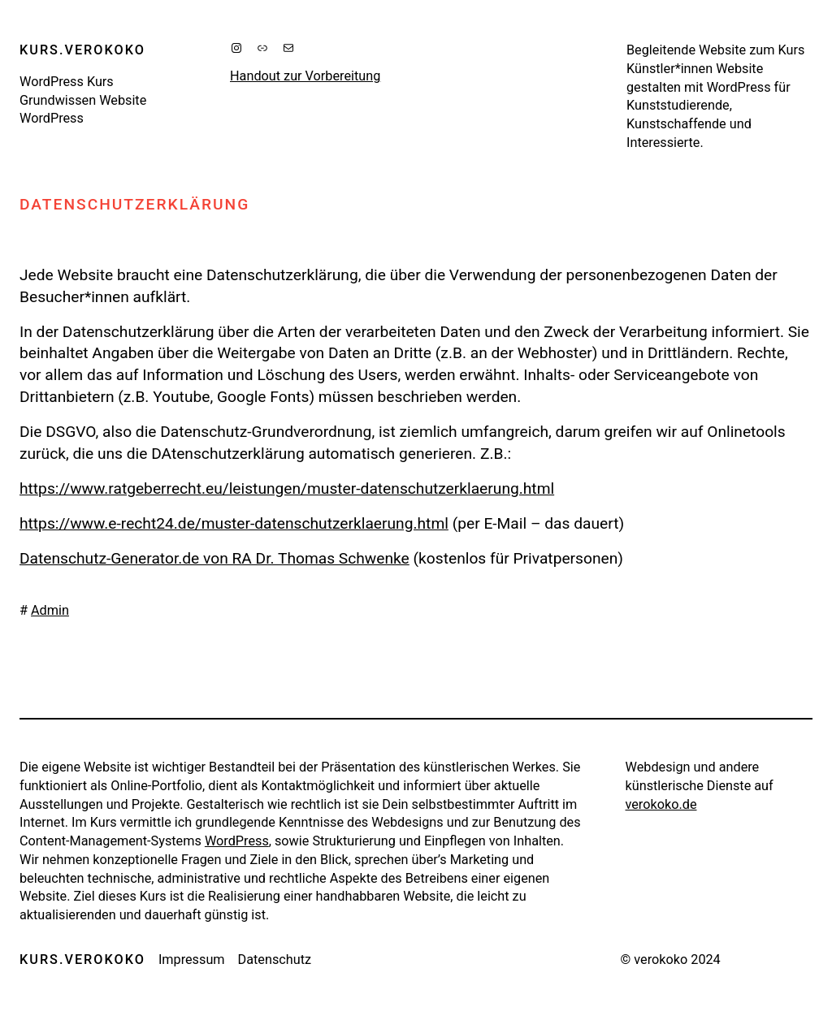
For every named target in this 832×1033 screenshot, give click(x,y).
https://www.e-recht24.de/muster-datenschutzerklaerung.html (234, 523)
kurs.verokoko (82, 50)
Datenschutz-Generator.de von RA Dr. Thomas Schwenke (215, 558)
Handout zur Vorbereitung (305, 76)
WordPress (237, 841)
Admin (50, 610)
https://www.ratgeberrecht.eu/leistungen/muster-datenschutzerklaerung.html (287, 488)
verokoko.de (661, 804)
